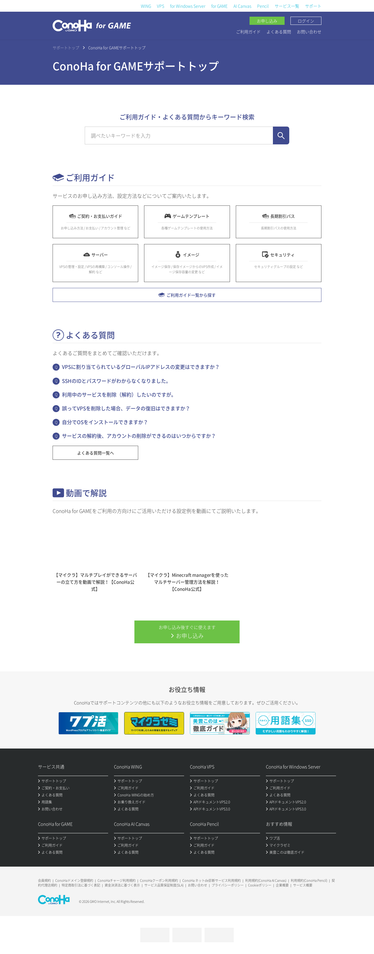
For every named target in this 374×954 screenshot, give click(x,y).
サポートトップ (66, 47)
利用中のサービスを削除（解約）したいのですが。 (119, 394)
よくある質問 (278, 31)
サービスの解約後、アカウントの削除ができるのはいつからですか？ (139, 435)
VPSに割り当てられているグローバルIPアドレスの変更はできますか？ (141, 366)
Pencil (263, 6)
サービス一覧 (287, 6)
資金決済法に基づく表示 (122, 885)
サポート (313, 6)
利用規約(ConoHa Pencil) (309, 880)
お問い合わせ (309, 31)
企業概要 (282, 885)
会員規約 (44, 880)
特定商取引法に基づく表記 (81, 885)
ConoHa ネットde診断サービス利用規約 (211, 880)
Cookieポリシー (259, 885)
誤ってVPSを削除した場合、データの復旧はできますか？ (126, 408)
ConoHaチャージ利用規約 (117, 880)
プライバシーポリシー (228, 885)
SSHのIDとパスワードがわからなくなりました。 (116, 380)
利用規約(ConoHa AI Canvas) (265, 880)
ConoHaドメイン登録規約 (74, 880)
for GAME (219, 6)
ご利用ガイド (248, 31)
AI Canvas (242, 6)
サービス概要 (302, 885)
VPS (160, 6)
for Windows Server (187, 6)
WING (146, 6)
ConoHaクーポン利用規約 (159, 880)
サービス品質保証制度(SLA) (163, 885)
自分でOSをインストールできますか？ (105, 422)
